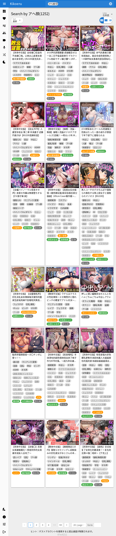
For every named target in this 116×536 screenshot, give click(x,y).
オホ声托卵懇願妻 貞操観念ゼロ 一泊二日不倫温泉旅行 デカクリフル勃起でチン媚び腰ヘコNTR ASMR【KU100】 (62, 57)
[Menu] (4, 3)
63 (61, 525)
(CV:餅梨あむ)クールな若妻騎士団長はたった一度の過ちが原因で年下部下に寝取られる (96, 132)
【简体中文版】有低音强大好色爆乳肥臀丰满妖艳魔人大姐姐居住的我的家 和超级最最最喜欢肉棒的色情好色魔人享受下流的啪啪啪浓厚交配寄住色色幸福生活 (96, 361)
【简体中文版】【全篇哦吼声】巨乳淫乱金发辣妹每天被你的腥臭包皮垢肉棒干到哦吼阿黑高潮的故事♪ (27, 298)
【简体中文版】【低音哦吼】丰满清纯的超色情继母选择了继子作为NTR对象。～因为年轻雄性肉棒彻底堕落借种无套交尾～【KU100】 (61, 361)
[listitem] (4, 11)
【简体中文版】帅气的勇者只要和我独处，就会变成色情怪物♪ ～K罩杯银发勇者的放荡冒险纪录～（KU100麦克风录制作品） (96, 57)
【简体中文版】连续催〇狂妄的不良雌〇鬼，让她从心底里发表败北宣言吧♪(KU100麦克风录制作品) (27, 57)
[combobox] (83, 4)
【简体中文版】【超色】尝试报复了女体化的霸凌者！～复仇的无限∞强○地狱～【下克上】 (96, 449)
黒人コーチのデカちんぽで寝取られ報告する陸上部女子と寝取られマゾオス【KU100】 (96, 193)
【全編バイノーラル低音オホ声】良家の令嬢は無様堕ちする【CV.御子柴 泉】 (27, 193)
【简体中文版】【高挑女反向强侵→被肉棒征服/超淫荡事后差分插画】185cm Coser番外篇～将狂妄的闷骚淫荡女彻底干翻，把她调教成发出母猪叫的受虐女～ (62, 196)
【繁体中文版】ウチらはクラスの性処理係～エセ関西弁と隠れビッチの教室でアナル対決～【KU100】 (61, 298)
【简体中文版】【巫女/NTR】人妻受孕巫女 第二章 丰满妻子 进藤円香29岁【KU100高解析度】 (27, 132)
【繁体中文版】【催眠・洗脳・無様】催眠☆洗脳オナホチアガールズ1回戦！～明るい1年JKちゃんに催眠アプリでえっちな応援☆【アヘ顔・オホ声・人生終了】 (62, 136)
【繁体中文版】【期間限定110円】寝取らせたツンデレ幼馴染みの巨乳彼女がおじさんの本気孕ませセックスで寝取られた (61, 451)
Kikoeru (16, 3)
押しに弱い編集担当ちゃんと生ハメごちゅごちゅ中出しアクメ (96, 295)
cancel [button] (56, 3)
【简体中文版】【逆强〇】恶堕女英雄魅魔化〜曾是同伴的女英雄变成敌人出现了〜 (27, 449)
